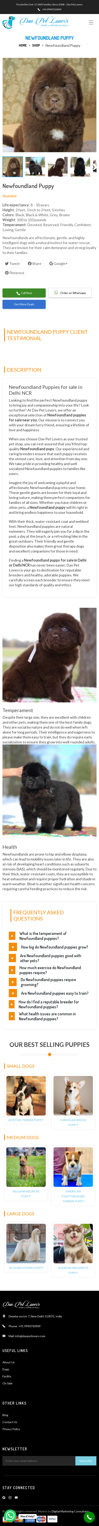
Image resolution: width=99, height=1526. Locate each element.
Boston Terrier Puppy (26, 1120)
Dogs (5, 1369)
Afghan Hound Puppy (26, 1268)
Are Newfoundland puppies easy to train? (55, 993)
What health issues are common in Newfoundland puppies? (47, 1016)
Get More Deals (24, 304)
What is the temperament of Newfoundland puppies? (43, 936)
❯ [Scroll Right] (93, 167)
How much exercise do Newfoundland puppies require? (50, 970)
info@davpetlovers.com (30, 1336)
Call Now (24, 293)
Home (23, 45)
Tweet (12, 263)
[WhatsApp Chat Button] (10, 1516)
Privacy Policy (11, 1429)
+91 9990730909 (51, 9)
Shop (36, 45)
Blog (5, 1415)
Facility (6, 1376)
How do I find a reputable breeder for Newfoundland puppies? (49, 1004)
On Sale (7, 1383)
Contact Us (9, 1422)
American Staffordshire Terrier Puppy (73, 1196)
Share (34, 263)
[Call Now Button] (89, 1517)
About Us (8, 1362)
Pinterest (14, 272)
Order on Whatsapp (70, 292)
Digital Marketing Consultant (70, 1511)
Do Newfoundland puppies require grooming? (48, 982)
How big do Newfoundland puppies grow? (54, 947)
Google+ (58, 263)
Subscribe (86, 1461)
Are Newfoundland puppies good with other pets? (50, 958)
